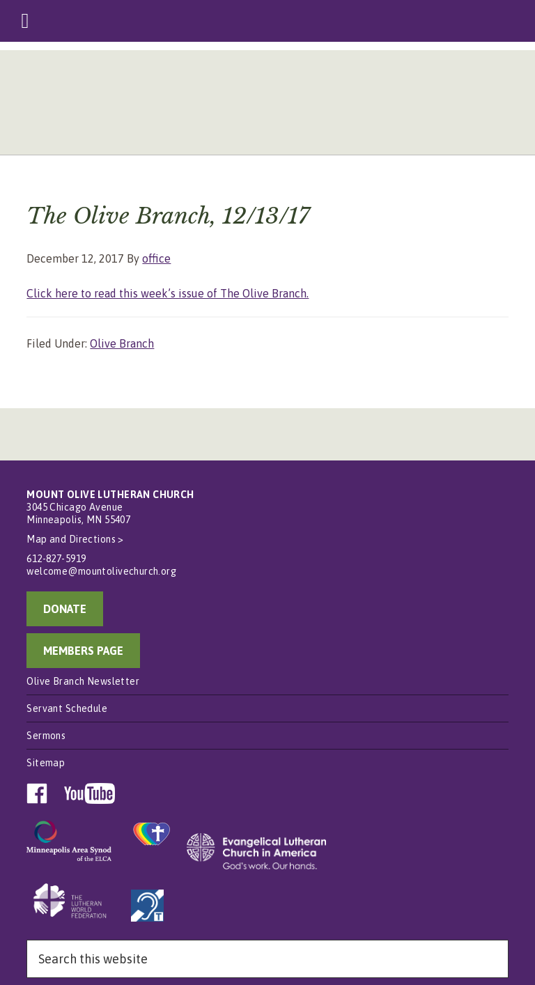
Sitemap (45, 762)
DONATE (64, 609)
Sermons (45, 735)
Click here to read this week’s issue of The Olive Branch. (167, 293)
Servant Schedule (66, 708)
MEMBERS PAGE (83, 650)
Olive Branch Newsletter (82, 681)
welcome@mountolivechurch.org (101, 571)
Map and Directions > (74, 539)
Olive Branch (122, 343)
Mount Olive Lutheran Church (267, 106)
